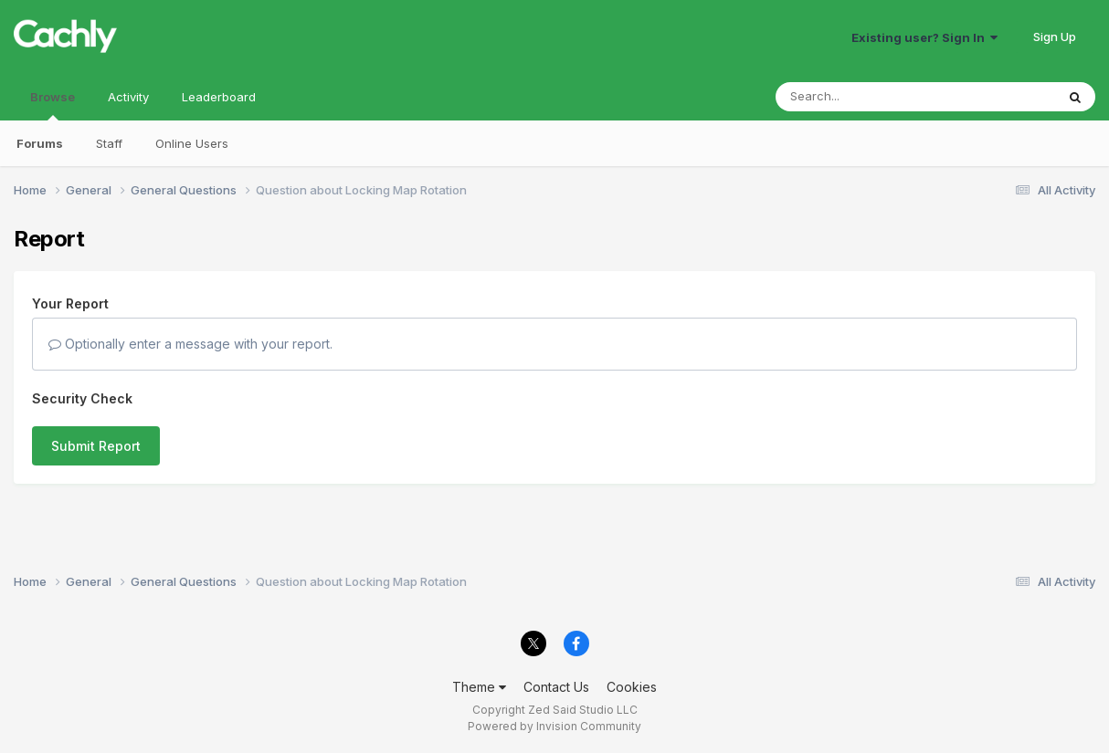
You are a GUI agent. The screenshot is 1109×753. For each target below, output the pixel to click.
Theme (479, 687)
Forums (39, 143)
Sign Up (1054, 36)
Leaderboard (219, 96)
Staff (109, 143)
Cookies (632, 687)
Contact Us (556, 687)
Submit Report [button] (96, 446)
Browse (52, 104)
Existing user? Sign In (924, 37)
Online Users (191, 143)
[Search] (866, 96)
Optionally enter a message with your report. (190, 343)
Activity (128, 96)
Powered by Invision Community (554, 726)
